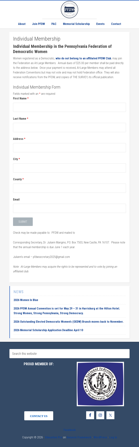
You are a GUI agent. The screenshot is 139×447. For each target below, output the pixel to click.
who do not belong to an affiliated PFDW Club (83, 58)
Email (16, 199)
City (16, 159)
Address (19, 139)
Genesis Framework (79, 437)
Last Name (20, 118)
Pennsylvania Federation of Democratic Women (69, 10)
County (18, 179)
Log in (113, 437)
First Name (21, 98)
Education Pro (53, 437)
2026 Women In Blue (26, 300)
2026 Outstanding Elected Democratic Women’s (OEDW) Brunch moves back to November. (68, 321)
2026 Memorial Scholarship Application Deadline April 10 (48, 330)
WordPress (100, 437)
